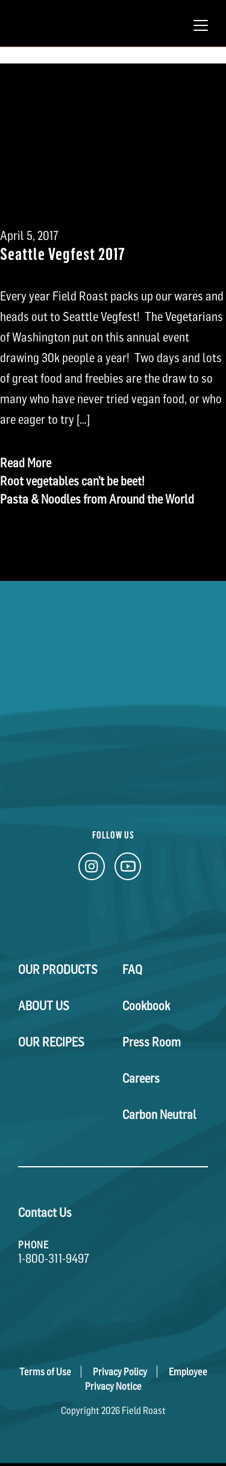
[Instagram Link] (91, 869)
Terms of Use (45, 1372)
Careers (141, 1078)
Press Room (151, 1042)
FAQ (132, 969)
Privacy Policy (120, 1372)
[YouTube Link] (128, 869)
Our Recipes (51, 1042)
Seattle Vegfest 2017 (62, 253)
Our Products (58, 969)
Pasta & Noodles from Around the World (97, 499)
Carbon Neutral (159, 1115)
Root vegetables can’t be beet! (72, 481)
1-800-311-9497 (53, 1258)
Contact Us (45, 1212)
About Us (43, 1006)
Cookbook (146, 1006)
